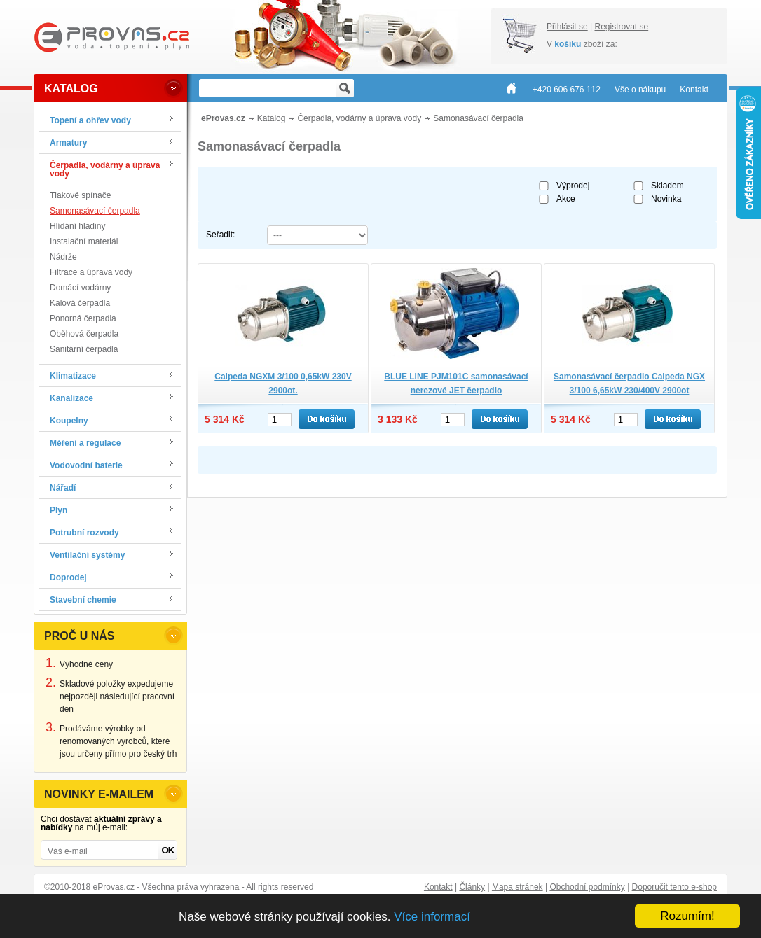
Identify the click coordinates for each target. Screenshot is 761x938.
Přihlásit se (567, 26)
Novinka (666, 199)
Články (472, 887)
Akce (565, 199)
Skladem (667, 185)
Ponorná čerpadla (83, 318)
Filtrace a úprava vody (91, 272)
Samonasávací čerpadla (95, 211)
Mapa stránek (517, 887)
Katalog (271, 118)
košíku (567, 44)
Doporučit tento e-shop (674, 887)
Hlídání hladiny (77, 226)
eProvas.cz (223, 118)
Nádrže (63, 257)
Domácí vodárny (80, 288)
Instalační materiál (84, 241)
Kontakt (438, 887)
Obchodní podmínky (586, 887)
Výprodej (572, 185)
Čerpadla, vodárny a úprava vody (359, 118)
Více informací (432, 916)
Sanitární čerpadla (84, 349)
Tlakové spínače (80, 195)
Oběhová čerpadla (84, 334)
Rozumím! (687, 916)
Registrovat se (621, 26)
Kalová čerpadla (80, 303)
